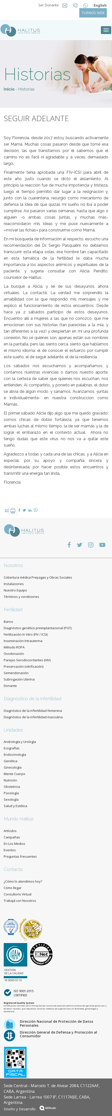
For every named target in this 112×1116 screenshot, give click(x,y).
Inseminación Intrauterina (23, 641)
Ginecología (13, 767)
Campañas (12, 837)
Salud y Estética (15, 806)
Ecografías (12, 748)
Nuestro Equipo (15, 590)
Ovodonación (14, 653)
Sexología (11, 799)
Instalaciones (14, 584)
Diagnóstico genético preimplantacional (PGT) (38, 628)
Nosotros (13, 565)
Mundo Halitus (18, 818)
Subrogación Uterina (19, 679)
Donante (10, 685)
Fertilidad (13, 609)
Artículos (10, 831)
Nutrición (10, 780)
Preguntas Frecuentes (20, 856)
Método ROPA (14, 647)
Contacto (13, 869)
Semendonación (16, 673)
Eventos (10, 850)
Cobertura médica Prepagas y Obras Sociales (38, 577)
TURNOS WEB (93, 12)
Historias (26, 89)
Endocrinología (15, 754)
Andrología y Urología (20, 741)
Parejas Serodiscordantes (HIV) (27, 660)
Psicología (11, 793)
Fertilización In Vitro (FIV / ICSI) (26, 634)
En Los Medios (14, 843)
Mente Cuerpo (14, 774)
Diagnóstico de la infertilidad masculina (33, 717)
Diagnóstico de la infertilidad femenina (33, 710)
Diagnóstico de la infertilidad (32, 698)
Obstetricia (12, 786)
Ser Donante (49, 5)
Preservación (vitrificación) (23, 666)
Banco (8, 621)
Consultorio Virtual (17, 894)
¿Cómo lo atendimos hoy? (23, 881)
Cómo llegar (13, 888)
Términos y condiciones (21, 596)
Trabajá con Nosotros (20, 900)
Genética (10, 761)
